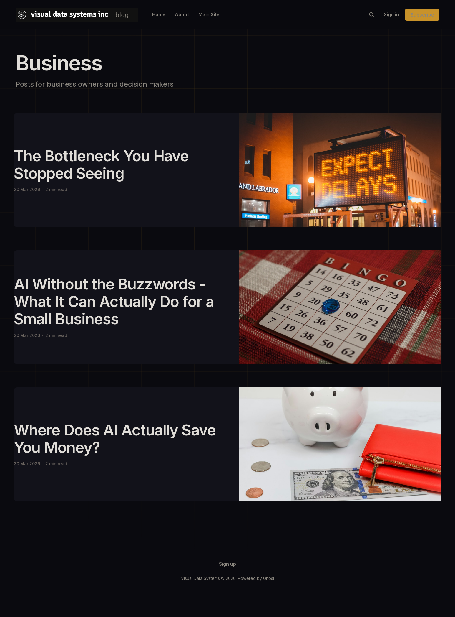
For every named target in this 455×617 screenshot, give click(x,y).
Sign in (391, 14)
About (182, 14)
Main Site (209, 14)
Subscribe (422, 15)
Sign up (227, 564)
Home (158, 14)
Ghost (268, 578)
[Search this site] (371, 14)
